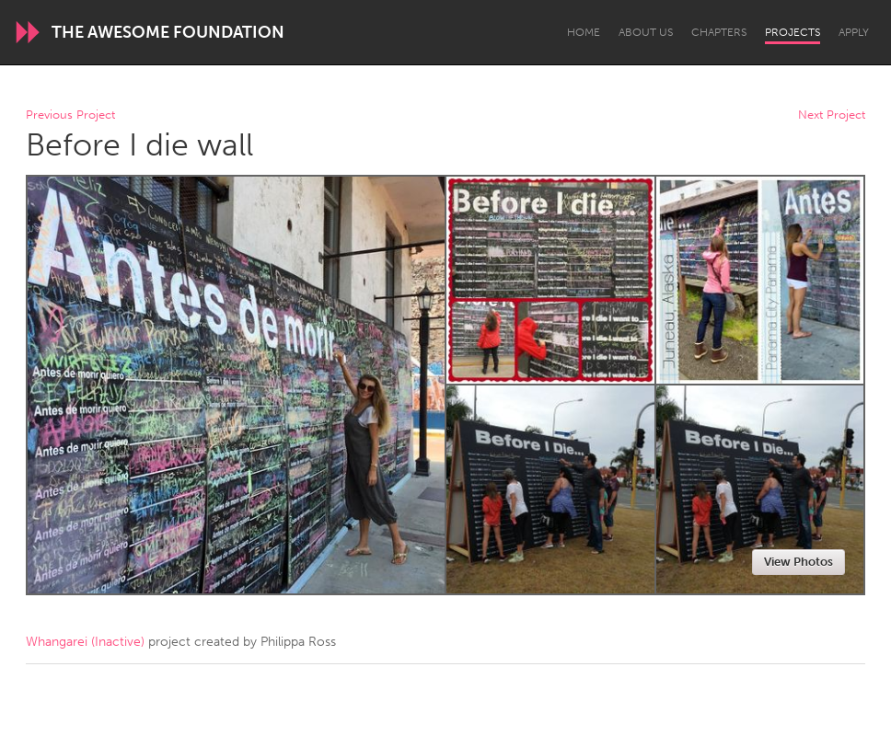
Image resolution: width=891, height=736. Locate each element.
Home (583, 32)
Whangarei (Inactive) (85, 642)
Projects (792, 32)
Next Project (831, 115)
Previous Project (70, 115)
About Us (646, 32)
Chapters (718, 32)
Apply (854, 32)
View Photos (798, 562)
